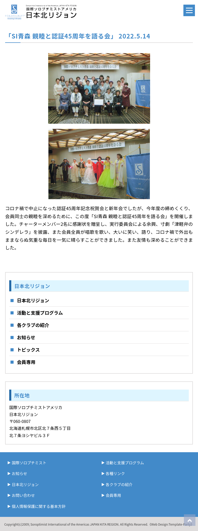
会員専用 (26, 362)
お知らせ (26, 337)
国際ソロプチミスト (29, 462)
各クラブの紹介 (33, 325)
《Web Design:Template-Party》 (171, 524)
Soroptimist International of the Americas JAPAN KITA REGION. (74, 524)
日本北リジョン (33, 300)
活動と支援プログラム (40, 312)
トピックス (28, 349)
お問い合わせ (23, 495)
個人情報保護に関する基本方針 (39, 506)
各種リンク (115, 473)
